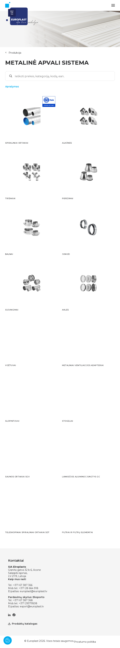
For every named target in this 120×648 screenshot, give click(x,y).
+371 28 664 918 (28, 588)
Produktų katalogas (22, 623)
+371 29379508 (28, 603)
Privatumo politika (85, 641)
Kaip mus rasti (17, 579)
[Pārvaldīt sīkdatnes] (7, 640)
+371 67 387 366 (22, 585)
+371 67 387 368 (23, 600)
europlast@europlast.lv (33, 591)
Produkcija (15, 52)
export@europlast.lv (32, 606)
